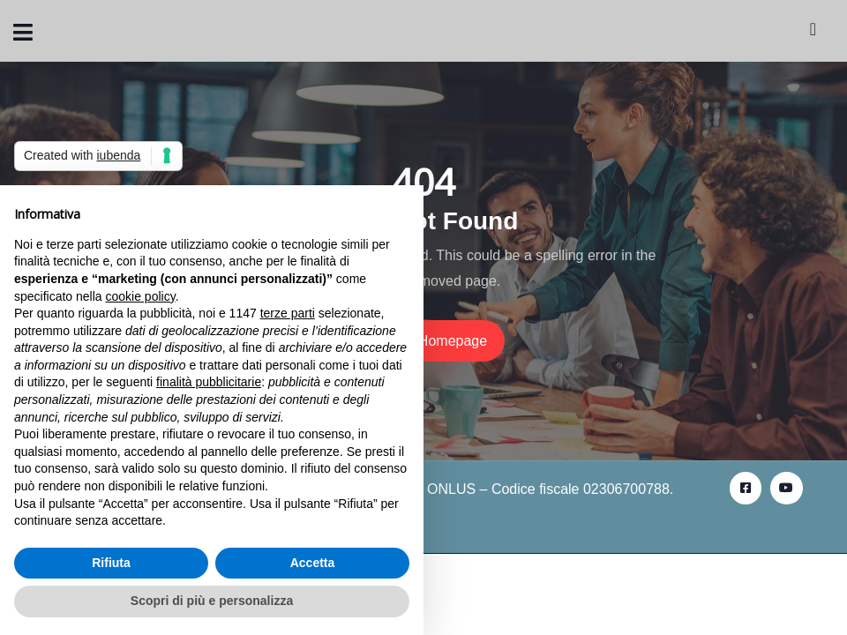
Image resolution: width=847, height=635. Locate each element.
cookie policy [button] (141, 296)
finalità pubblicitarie (208, 382)
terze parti (287, 313)
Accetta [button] (312, 563)
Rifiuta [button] (111, 563)
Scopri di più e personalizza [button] (212, 601)
